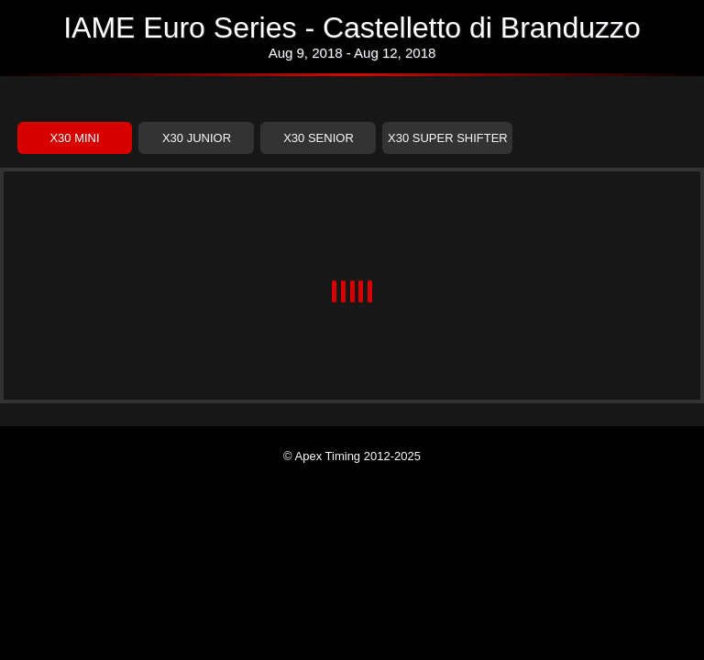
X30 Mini (74, 138)
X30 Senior (318, 138)
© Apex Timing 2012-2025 (352, 456)
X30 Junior (196, 138)
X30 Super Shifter (448, 138)
